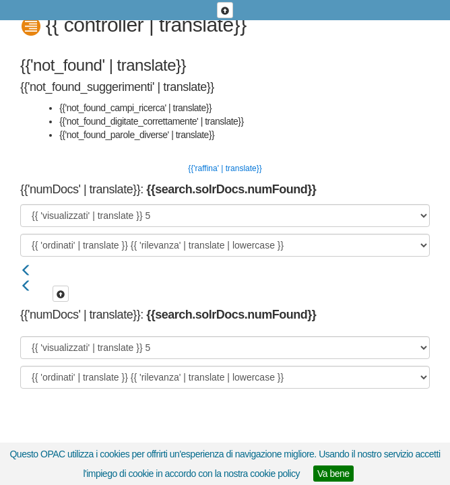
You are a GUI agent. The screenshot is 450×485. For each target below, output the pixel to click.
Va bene (333, 473)
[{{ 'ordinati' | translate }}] (225, 245)
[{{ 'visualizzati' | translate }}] (225, 215)
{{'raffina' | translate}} (225, 168)
